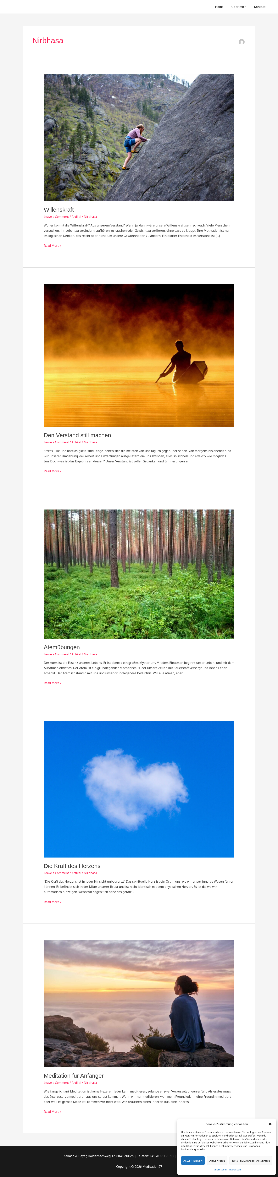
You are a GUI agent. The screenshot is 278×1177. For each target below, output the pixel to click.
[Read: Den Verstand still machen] (139, 355)
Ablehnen (217, 1160)
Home (223, 7)
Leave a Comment (57, 217)
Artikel (77, 217)
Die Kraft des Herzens (72, 866)
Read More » (53, 245)
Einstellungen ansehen (250, 1160)
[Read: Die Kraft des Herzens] (139, 789)
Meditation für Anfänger (74, 1075)
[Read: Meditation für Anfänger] (139, 1003)
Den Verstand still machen (77, 435)
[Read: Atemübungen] (139, 574)
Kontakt (260, 7)
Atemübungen (62, 647)
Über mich (241, 7)
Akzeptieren (193, 1160)
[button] (270, 1124)
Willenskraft (59, 209)
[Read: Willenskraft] (139, 137)
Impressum (220, 1169)
